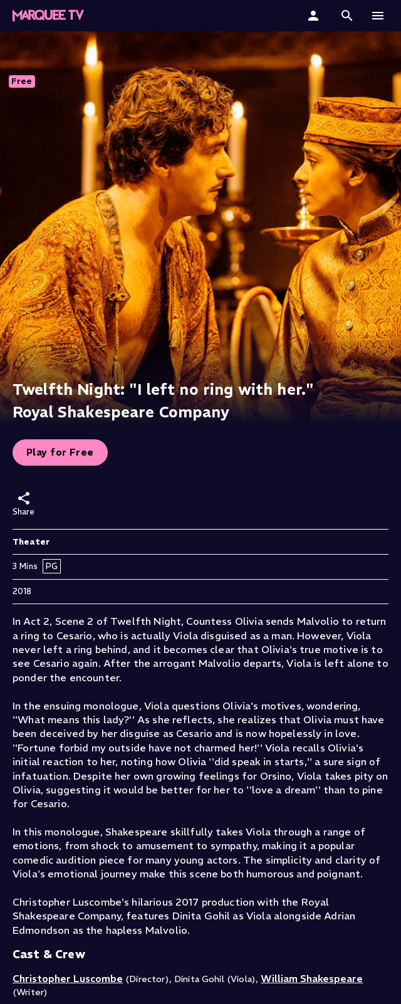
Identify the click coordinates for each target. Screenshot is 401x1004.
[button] (347, 15)
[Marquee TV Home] (48, 15)
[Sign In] (315, 15)
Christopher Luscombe (68, 978)
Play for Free (60, 452)
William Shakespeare (312, 978)
